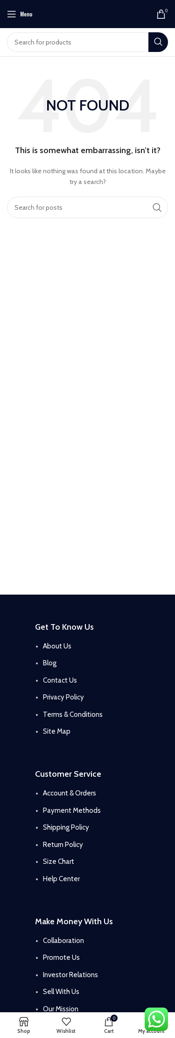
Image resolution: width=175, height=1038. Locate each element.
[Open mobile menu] (19, 14)
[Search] (87, 42)
